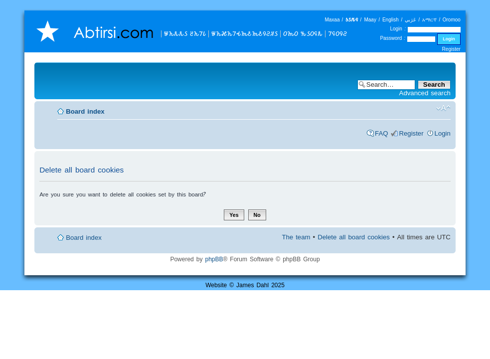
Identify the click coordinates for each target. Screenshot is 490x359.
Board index (85, 111)
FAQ (381, 133)
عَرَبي (410, 19)
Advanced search (425, 93)
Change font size (443, 108)
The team (296, 237)
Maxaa (332, 19)
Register (451, 49)
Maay (370, 19)
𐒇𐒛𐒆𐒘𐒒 (337, 33)
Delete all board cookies (354, 237)
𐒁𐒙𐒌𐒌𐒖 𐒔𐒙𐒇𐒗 (185, 33)
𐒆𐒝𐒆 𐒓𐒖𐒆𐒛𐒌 (303, 33)
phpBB (214, 259)
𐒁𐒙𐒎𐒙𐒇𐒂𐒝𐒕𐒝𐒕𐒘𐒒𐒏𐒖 (244, 33)
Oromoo (452, 19)
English (390, 19)
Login (443, 133)
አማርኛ (429, 19)
